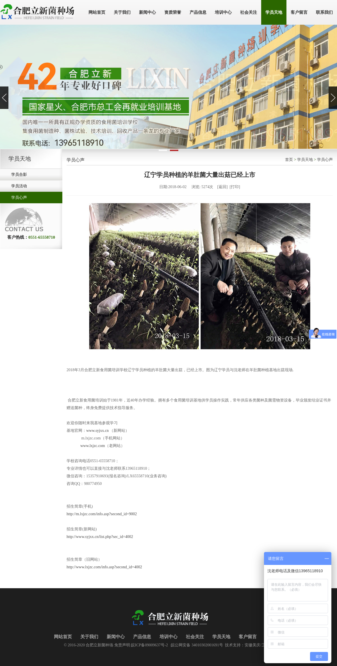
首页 (289, 160)
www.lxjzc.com (92, 446)
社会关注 (195, 636)
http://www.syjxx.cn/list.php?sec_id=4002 (100, 537)
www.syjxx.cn (97, 430)
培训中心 (168, 636)
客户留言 (248, 636)
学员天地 (305, 160)
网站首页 (63, 636)
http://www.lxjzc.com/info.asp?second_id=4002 (104, 567)
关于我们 (89, 636)
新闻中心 (116, 636)
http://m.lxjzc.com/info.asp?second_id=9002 (102, 514)
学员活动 (19, 186)
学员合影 (19, 174)
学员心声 (19, 197)
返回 (222, 187)
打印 (235, 187)
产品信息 (142, 636)
